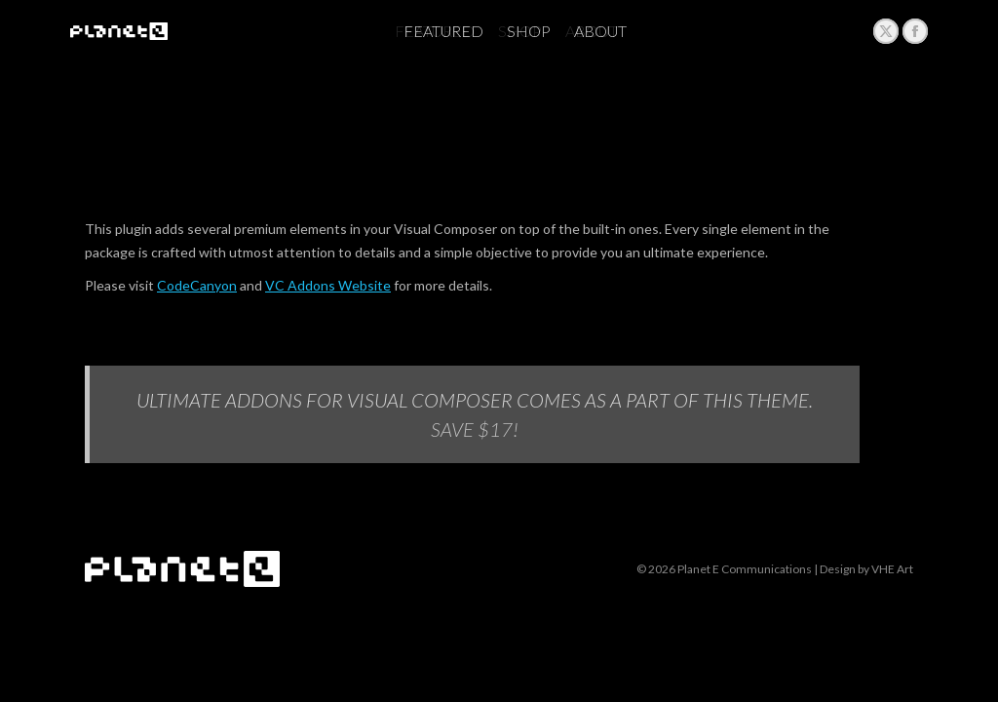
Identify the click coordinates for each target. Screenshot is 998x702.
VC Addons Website (328, 285)
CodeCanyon (197, 285)
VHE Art (892, 569)
